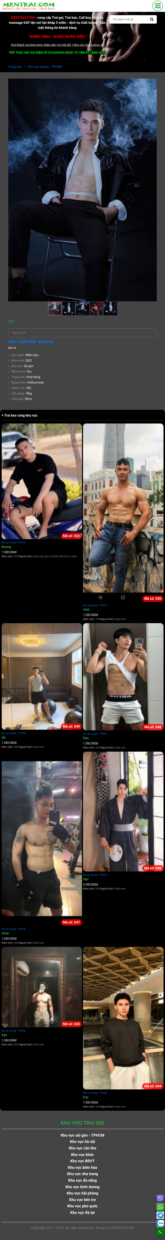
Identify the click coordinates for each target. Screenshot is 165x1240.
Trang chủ (14, 66)
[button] (153, 82)
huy (86, 1097)
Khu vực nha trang (82, 1174)
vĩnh (86, 610)
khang (6, 547)
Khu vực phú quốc (82, 1206)
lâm (86, 738)
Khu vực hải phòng (82, 1193)
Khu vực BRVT (82, 1161)
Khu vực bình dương (83, 1187)
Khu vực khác (82, 1154)
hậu (86, 879)
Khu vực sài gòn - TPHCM (13, 542)
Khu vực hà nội (82, 1141)
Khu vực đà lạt (82, 1212)
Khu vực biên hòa (82, 1167)
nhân (5, 933)
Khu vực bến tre (82, 1199)
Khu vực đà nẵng (82, 1180)
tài (3, 737)
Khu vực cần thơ (82, 1148)
